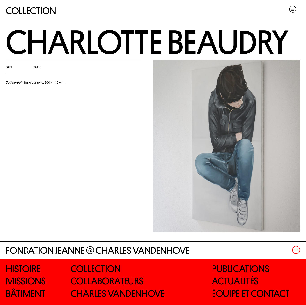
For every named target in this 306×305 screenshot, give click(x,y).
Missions (26, 281)
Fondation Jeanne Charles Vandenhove (98, 250)
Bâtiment (25, 294)
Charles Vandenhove (118, 294)
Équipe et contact (251, 294)
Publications (240, 269)
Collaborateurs (107, 281)
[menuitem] (296, 250)
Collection (31, 11)
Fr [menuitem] (296, 250)
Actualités (235, 281)
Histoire (23, 269)
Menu (292, 9)
